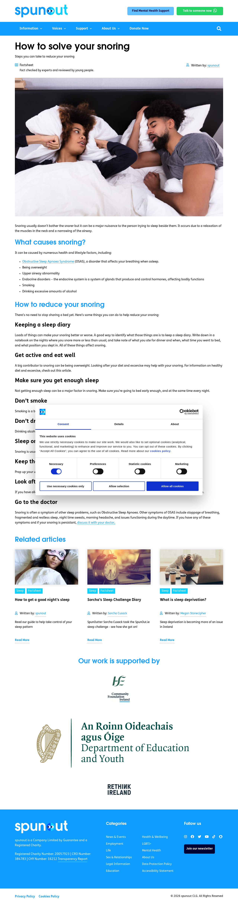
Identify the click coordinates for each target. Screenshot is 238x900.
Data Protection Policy (157, 864)
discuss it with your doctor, (96, 522)
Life (108, 850)
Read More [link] (22, 640)
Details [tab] (119, 424)
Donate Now (139, 28)
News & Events (116, 837)
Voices (57, 28)
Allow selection (119, 486)
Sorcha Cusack (117, 613)
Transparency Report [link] (72, 859)
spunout (213, 65)
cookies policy (160, 451)
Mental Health (151, 850)
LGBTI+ (146, 843)
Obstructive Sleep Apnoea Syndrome (48, 261)
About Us (109, 28)
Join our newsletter (199, 848)
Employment (114, 843)
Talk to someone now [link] (197, 10)
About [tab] (175, 424)
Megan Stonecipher (193, 613)
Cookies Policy (49, 896)
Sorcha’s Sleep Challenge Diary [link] (114, 600)
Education (112, 871)
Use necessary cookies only (65, 486)
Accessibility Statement (157, 871)
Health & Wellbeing (155, 837)
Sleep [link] (20, 590)
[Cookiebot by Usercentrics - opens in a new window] (182, 412)
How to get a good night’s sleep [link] (42, 600)
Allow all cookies (172, 486)
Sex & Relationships (119, 857)
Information (29, 28)
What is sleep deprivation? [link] (183, 600)
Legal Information (118, 864)
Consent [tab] (63, 424)
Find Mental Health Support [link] (150, 10)
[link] (41, 827)
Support (82, 28)
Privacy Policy (25, 896)
